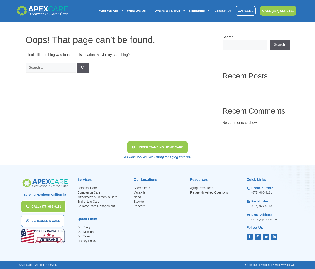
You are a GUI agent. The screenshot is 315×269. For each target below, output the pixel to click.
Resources (201, 10)
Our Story (84, 227)
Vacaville (140, 192)
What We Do (140, 10)
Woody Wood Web (285, 264)
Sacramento (142, 188)
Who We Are (112, 10)
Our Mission (86, 232)
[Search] (83, 68)
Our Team (84, 236)
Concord (139, 206)
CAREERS (246, 11)
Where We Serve (171, 10)
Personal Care (87, 188)
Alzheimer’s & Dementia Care (97, 197)
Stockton (139, 201)
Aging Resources (201, 188)
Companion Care (89, 192)
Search (228, 37)
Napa (137, 197)
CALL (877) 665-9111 (278, 11)
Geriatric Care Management (96, 206)
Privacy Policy (87, 241)
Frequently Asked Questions (209, 192)
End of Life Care (88, 201)
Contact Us (222, 11)
